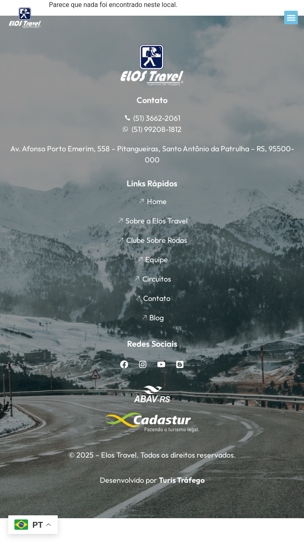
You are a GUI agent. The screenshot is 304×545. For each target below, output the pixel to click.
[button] (291, 17)
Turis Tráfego (182, 480)
